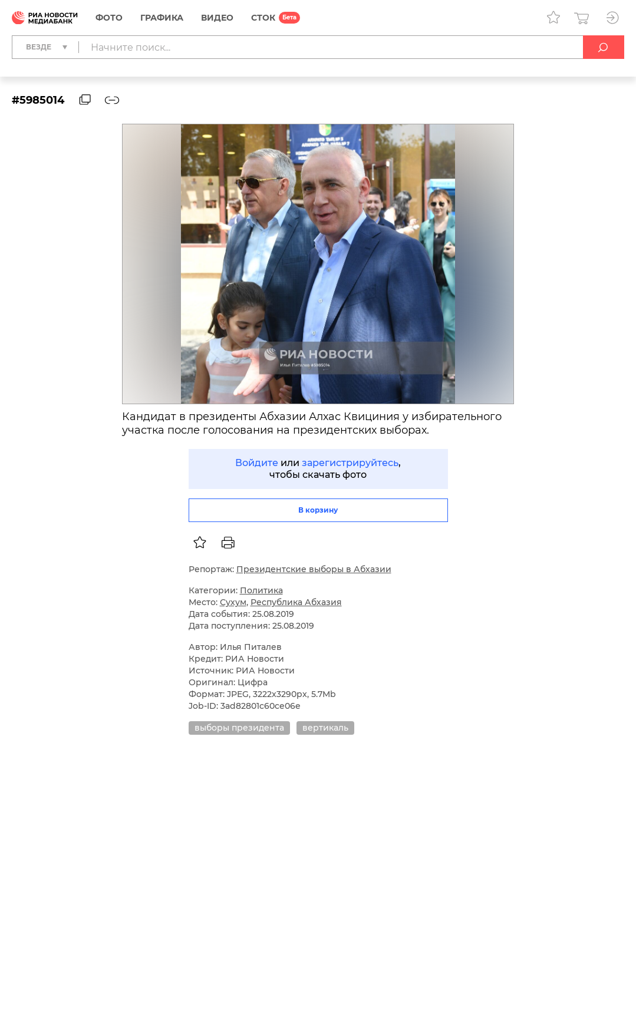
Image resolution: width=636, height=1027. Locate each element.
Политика (261, 590)
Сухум (233, 602)
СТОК (263, 17)
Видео (217, 17)
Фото (109, 17)
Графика (161, 17)
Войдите (256, 462)
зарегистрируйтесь (350, 462)
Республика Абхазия (296, 602)
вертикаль (325, 727)
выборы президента (239, 727)
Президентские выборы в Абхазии (313, 569)
